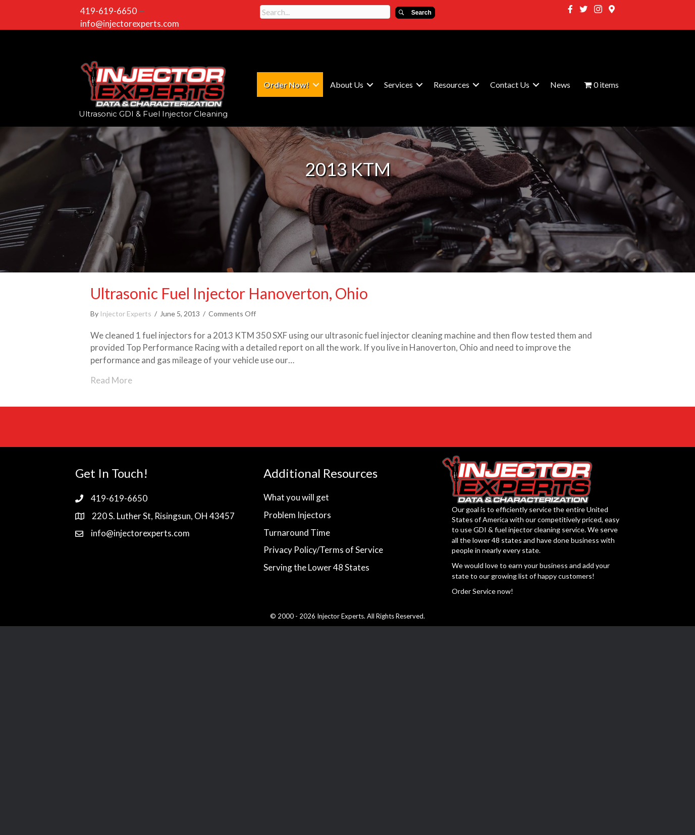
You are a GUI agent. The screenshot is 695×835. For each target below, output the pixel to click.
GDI (480, 529)
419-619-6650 (108, 11)
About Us (346, 84)
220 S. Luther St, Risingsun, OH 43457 (163, 516)
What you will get (296, 497)
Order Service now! (482, 591)
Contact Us (509, 84)
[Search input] (325, 12)
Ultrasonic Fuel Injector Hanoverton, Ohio (229, 293)
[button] (415, 13)
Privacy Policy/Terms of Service (323, 549)
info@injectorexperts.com (129, 23)
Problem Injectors (297, 515)
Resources (451, 84)
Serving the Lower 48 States (316, 567)
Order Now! (286, 84)
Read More (111, 379)
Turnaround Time (296, 532)
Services (398, 84)
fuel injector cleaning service (539, 529)
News (560, 84)
